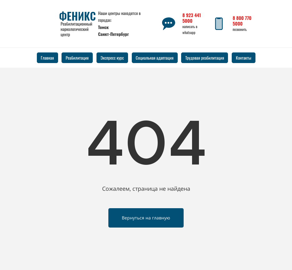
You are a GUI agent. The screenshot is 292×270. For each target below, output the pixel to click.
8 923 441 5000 (191, 18)
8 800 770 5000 (242, 20)
